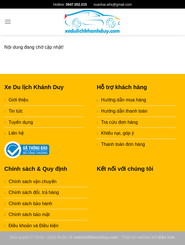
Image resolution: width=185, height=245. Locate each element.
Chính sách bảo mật (29, 214)
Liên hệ (16, 133)
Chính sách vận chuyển (32, 181)
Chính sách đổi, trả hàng (34, 192)
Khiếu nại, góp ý (117, 133)
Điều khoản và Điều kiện (33, 225)
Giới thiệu (18, 99)
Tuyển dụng (21, 122)
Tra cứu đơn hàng (119, 122)
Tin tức (16, 111)
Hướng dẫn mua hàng (123, 99)
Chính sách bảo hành (30, 203)
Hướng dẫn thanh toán (124, 111)
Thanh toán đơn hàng (123, 144)
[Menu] (7, 22)
